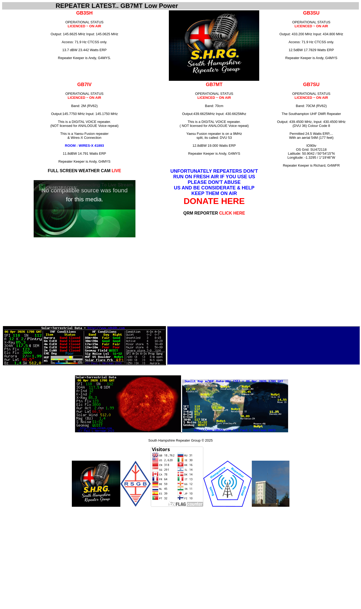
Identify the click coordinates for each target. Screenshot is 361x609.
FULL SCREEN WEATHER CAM (84, 170)
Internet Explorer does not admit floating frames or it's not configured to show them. (263, 345)
